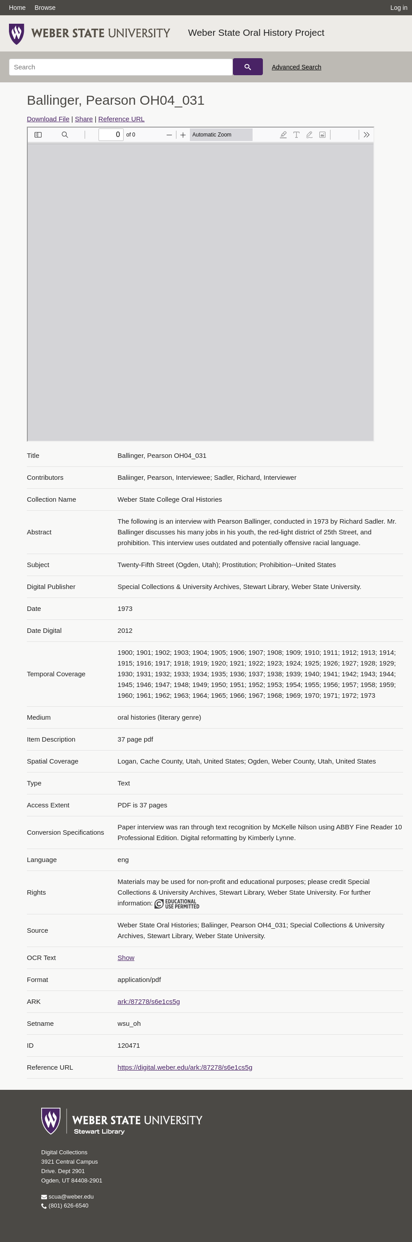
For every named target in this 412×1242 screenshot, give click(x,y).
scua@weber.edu (67, 1196)
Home (17, 7)
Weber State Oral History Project (256, 32)
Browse (45, 7)
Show (126, 957)
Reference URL (122, 119)
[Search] (121, 67)
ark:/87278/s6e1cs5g (149, 1001)
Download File (48, 119)
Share (84, 119)
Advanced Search (297, 67)
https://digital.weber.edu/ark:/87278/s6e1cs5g (185, 1067)
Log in (399, 7)
